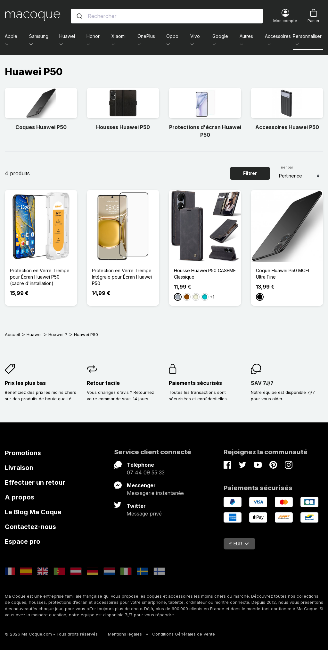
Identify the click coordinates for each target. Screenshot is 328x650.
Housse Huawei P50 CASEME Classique (205, 274)
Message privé (144, 513)
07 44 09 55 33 (146, 472)
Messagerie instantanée (155, 493)
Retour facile (103, 383)
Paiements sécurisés (195, 383)
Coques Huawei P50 (41, 127)
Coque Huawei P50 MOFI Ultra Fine (282, 274)
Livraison (19, 468)
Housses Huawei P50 (123, 127)
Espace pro (22, 541)
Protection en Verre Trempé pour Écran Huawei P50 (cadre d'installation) (40, 277)
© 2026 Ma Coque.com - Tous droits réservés (51, 634)
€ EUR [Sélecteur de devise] (239, 543)
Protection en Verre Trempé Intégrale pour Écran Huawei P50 (122, 277)
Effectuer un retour (35, 482)
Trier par (286, 167)
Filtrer (250, 173)
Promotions (23, 453)
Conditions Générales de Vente (183, 634)
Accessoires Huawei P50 (287, 127)
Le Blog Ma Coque (33, 512)
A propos (19, 497)
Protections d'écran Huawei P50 (205, 131)
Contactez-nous (30, 527)
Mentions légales (125, 634)
